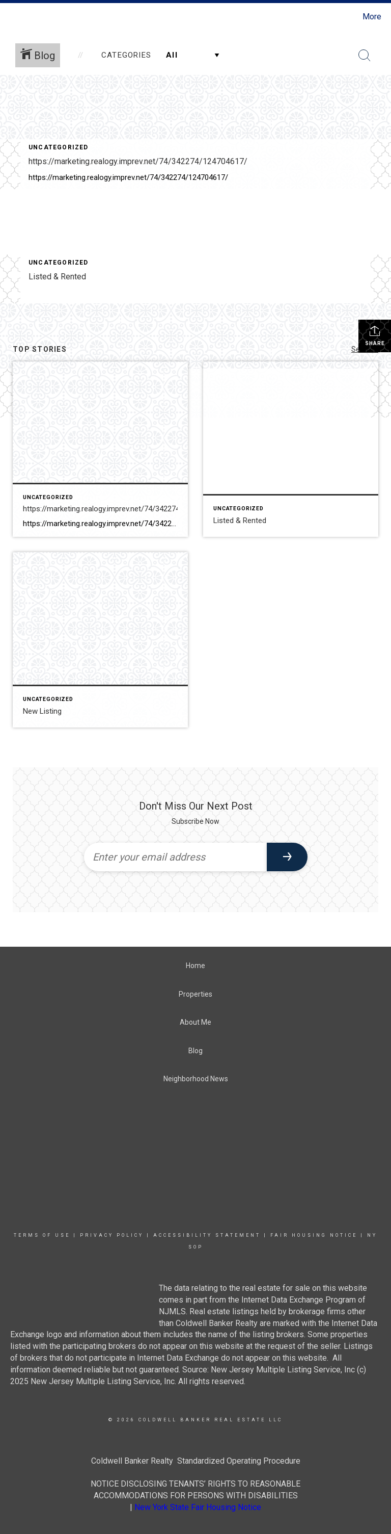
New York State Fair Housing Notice (197, 1507)
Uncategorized (59, 147)
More (371, 16)
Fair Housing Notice (313, 1235)
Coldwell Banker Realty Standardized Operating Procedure (195, 1461)
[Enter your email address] (175, 857)
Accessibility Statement (207, 1235)
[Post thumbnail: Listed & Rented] (290, 449)
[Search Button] (364, 55)
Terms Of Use (42, 1235)
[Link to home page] (10, 17)
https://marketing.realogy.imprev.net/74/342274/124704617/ (138, 161)
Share (375, 335)
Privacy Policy (112, 1235)
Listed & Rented (57, 276)
